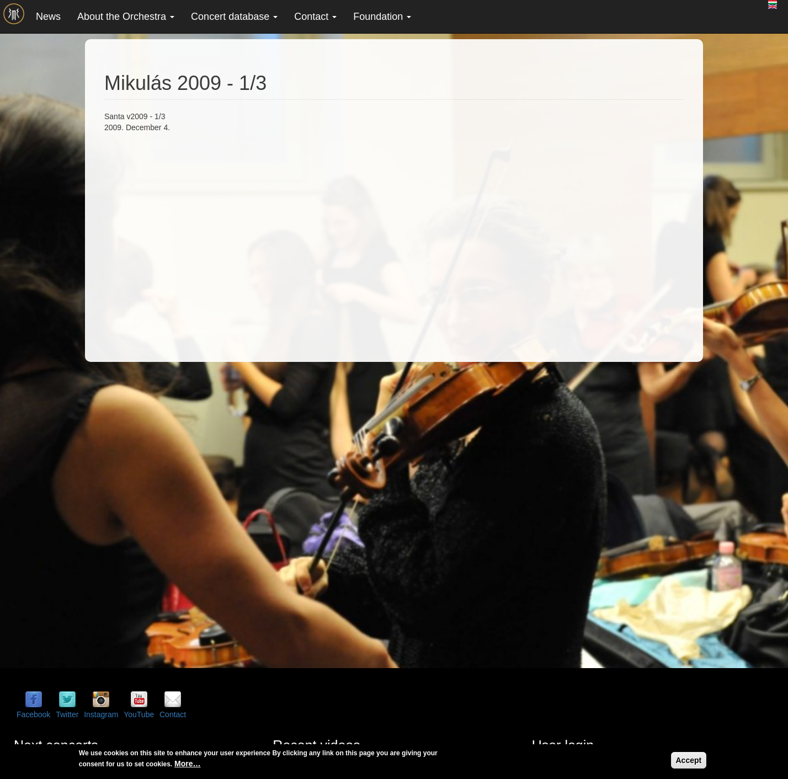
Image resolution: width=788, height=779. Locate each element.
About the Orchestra (125, 16)
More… (187, 763)
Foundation (382, 16)
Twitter (67, 714)
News (48, 16)
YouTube (139, 714)
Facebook (33, 714)
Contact (315, 16)
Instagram (101, 714)
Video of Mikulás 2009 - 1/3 (280, 240)
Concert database (234, 16)
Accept (689, 760)
